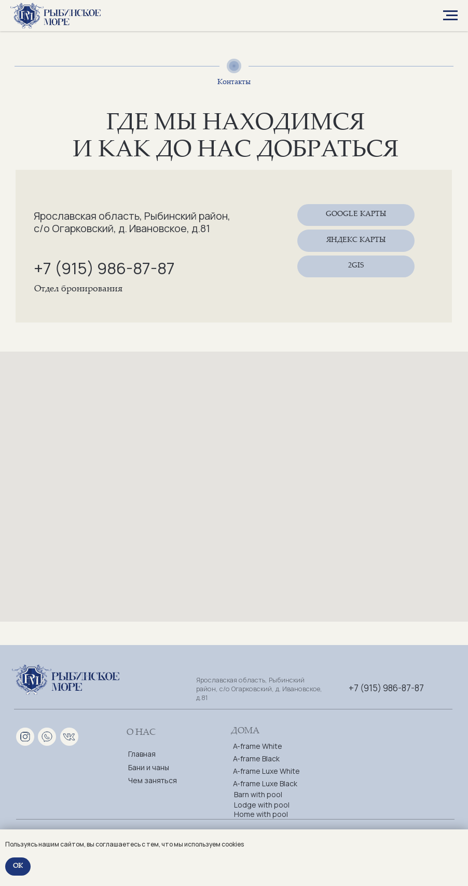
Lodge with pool (262, 805)
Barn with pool (258, 794)
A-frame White (257, 746)
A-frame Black (256, 758)
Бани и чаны (148, 767)
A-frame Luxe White (266, 771)
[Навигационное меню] (450, 15)
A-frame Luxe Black (265, 783)
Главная (142, 754)
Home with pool (261, 814)
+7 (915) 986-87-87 (104, 268)
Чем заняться (152, 780)
